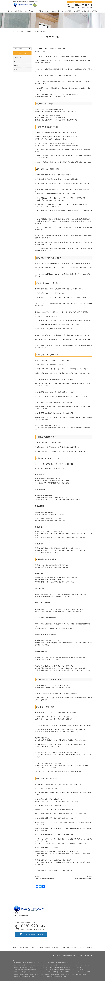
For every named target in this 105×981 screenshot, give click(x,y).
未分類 (15, 69)
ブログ (44, 51)
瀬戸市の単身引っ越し (30, 971)
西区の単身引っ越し (41, 965)
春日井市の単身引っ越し (19, 962)
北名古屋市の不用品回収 (63, 971)
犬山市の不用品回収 (86, 971)
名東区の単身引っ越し (19, 965)
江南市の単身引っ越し (43, 969)
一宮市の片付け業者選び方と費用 (82, 878)
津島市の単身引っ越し (19, 971)
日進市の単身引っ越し (85, 965)
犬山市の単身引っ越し (55, 969)
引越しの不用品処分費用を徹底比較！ (46, 878)
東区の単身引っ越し (51, 965)
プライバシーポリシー (58, 955)
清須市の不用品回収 (49, 974)
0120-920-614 (83, 5)
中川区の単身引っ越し (53, 962)
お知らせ (16, 65)
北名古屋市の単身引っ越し (78, 969)
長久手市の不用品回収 (19, 976)
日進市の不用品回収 (29, 976)
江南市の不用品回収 (18, 974)
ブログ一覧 (55, 11)
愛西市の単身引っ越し (66, 969)
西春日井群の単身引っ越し (31, 969)
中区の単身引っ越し (42, 962)
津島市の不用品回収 (51, 976)
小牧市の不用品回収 (52, 971)
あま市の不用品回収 (70, 974)
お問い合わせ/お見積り (89, 11)
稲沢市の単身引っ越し (55, 967)
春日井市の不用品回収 (75, 971)
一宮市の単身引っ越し (19, 969)
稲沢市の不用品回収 (59, 974)
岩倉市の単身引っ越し (77, 967)
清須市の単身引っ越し (66, 967)
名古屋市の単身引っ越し (73, 965)
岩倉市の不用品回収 (39, 974)
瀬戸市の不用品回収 (61, 976)
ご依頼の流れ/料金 (21, 11)
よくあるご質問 (67, 11)
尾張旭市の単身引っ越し (31, 967)
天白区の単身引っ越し (31, 962)
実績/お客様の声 (44, 11)
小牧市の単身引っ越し (41, 971)
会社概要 (77, 11)
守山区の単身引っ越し (30, 965)
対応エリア (32, 11)
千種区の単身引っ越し (75, 962)
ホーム (10, 11)
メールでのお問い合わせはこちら (33, 934)
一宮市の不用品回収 (28, 974)
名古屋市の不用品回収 (40, 976)
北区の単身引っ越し (61, 965)
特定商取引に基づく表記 (69, 955)
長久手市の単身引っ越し (19, 967)
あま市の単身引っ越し (43, 967)
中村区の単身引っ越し (64, 962)
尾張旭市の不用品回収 (81, 974)
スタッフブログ (18, 57)
